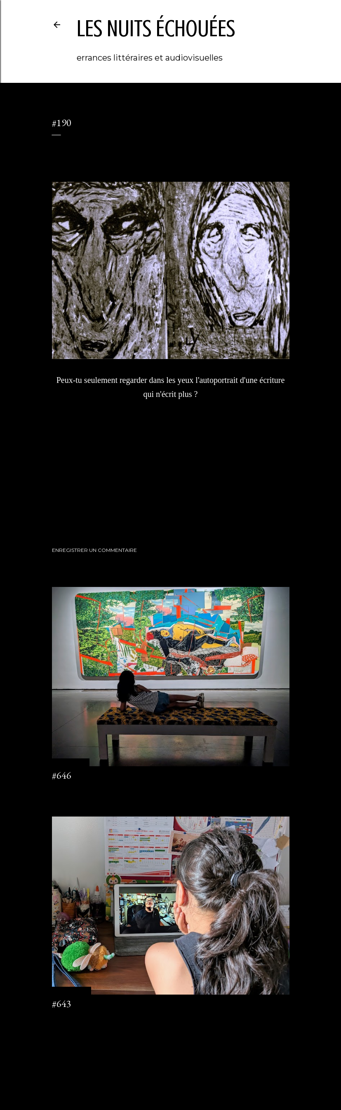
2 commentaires (71, 1019)
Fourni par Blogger (170, 1071)
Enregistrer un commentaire (94, 550)
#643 (61, 1003)
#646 (61, 775)
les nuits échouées (156, 28)
